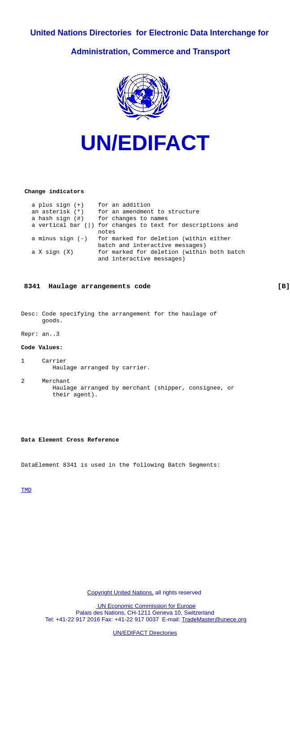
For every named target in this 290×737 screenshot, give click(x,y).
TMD (26, 548)
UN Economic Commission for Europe (146, 676)
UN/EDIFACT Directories (145, 703)
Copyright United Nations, (120, 663)
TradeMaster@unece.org (214, 690)
